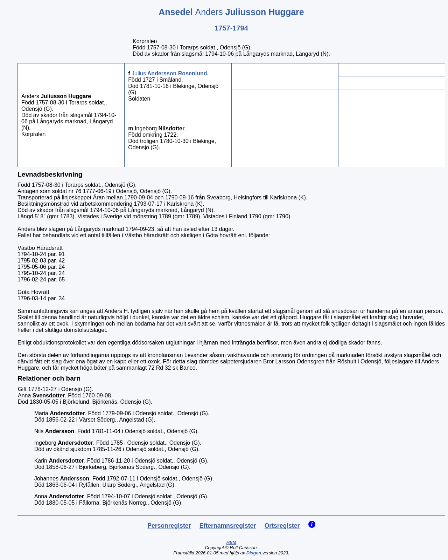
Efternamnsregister (228, 525)
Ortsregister (282, 525)
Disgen (253, 552)
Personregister (169, 525)
